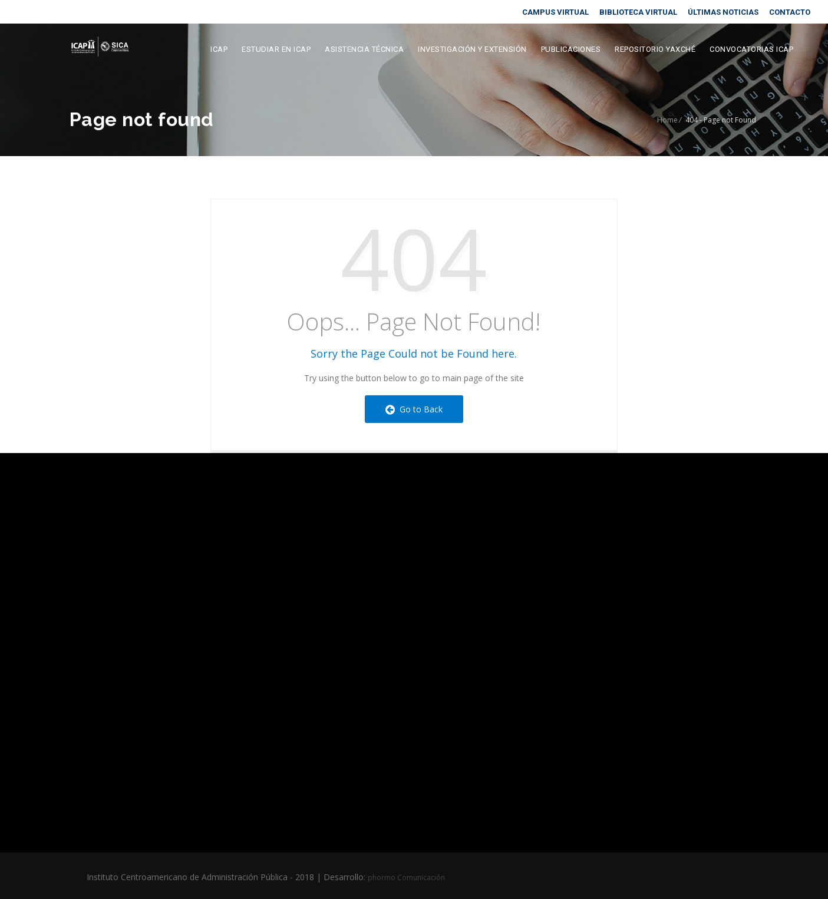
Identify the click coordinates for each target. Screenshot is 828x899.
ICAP (218, 49)
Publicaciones (571, 49)
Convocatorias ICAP (751, 49)
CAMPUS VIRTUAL (555, 12)
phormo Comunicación (406, 877)
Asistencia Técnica (364, 49)
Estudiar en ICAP (276, 49)
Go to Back (414, 409)
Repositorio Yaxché (655, 49)
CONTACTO (789, 12)
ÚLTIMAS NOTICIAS (723, 12)
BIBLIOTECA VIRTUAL (638, 12)
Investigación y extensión (472, 49)
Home (667, 120)
